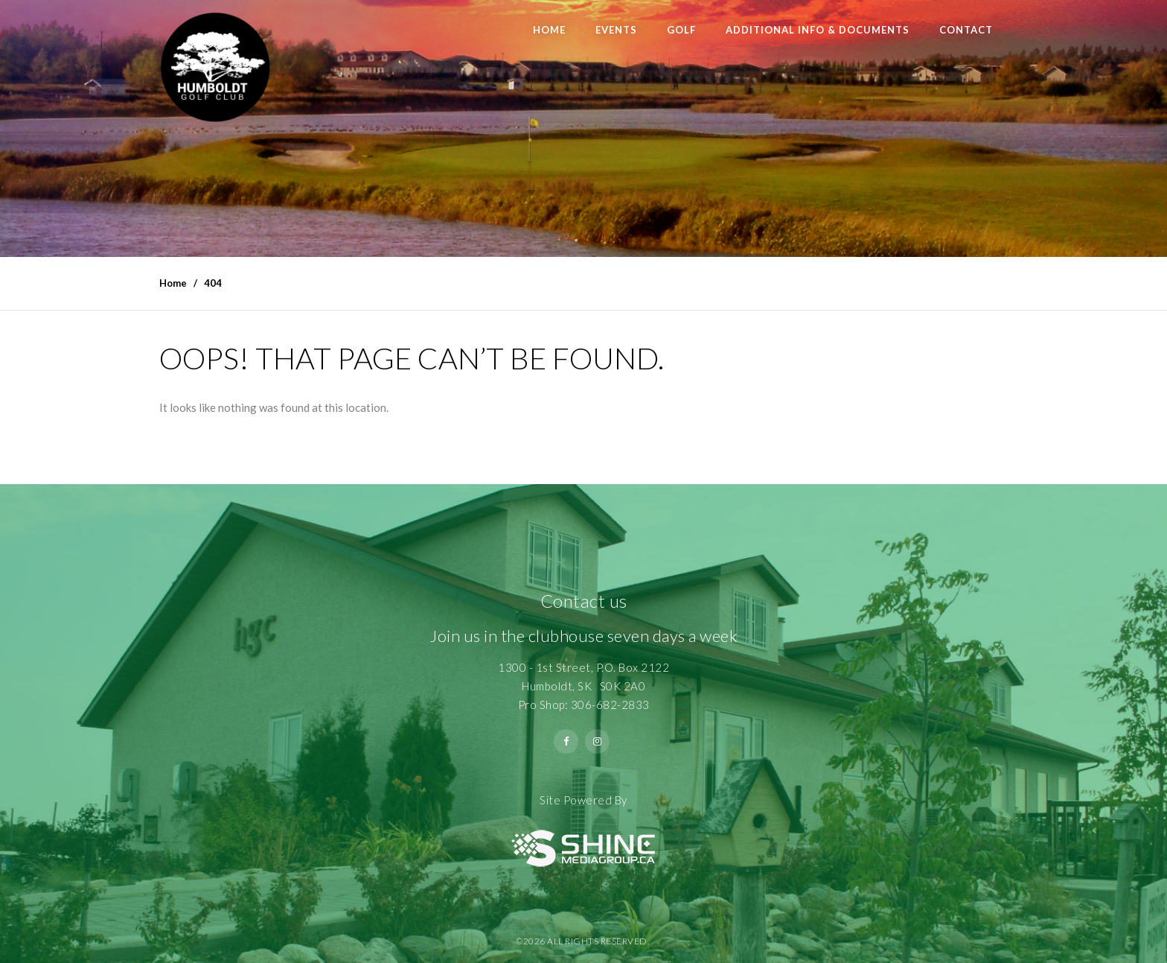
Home (549, 30)
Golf (681, 30)
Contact (966, 30)
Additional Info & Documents (817, 30)
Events (616, 30)
